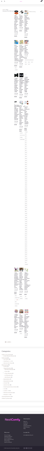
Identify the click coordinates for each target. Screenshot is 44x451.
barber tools (4, 357)
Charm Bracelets (8, 373)
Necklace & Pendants (8, 392)
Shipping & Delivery (27, 425)
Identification (8, 377)
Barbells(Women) (7, 381)
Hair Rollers (6, 359)
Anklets (5, 366)
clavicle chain (6, 384)
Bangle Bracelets (7, 368)
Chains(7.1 (6, 382)
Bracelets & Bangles (9, 369)
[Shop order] (34, 11)
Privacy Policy (7, 440)
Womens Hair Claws (8, 363)
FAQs (24, 428)
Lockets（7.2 (6, 390)
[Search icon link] (4, 1)
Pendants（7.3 (7, 394)
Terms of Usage (7, 435)
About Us (25, 421)
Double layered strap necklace (10, 386)
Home (4, 9)
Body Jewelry (4, 364)
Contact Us (25, 422)
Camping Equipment (6, 396)
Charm (6, 371)
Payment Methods (8, 442)
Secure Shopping (7, 437)
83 (9, 342)
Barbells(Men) (7, 379)
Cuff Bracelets (8, 375)
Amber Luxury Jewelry (6, 354)
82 (8, 342)
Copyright (25, 424)
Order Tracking (26, 427)
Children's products (6, 398)
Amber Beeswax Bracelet (9, 355)
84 (10, 342)
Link (5, 388)
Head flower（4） (7, 361)
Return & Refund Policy (9, 439)
